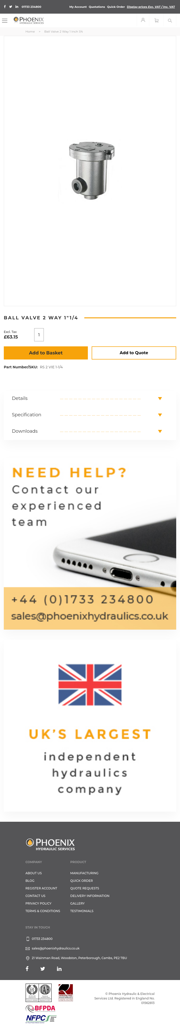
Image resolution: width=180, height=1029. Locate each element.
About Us (34, 873)
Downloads (25, 431)
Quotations (97, 7)
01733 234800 (31, 7)
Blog (30, 881)
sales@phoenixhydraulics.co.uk (56, 948)
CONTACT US (36, 896)
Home (30, 31)
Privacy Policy (39, 903)
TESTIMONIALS (81, 911)
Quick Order (116, 7)
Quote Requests (84, 888)
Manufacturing (84, 873)
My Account (78, 7)
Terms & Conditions (43, 911)
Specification (26, 415)
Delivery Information (90, 896)
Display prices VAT (151, 7)
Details (20, 398)
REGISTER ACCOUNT (41, 888)
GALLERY (77, 903)
